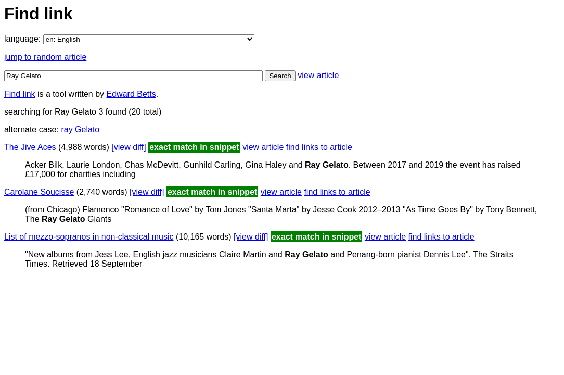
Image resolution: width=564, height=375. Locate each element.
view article (318, 75)
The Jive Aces (30, 147)
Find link (19, 94)
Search (280, 76)
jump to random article (45, 57)
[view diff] (128, 147)
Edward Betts (131, 94)
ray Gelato (80, 129)
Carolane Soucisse (39, 192)
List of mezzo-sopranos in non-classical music (88, 236)
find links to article (319, 147)
